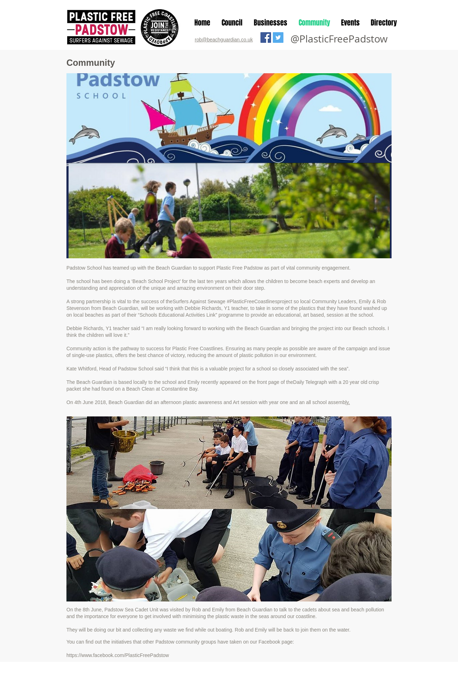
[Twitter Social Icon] (278, 37)
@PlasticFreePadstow (339, 38)
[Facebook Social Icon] (265, 37)
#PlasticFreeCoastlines (252, 301)
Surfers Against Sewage (198, 301)
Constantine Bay (180, 389)
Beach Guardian (174, 268)
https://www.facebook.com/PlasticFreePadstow (117, 655)
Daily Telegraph (310, 382)
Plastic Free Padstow (239, 268)
